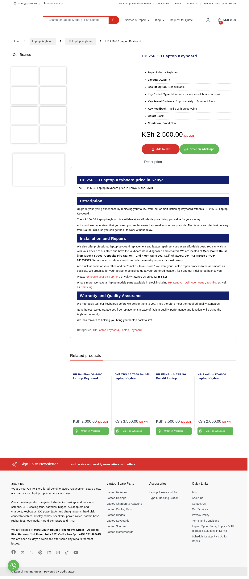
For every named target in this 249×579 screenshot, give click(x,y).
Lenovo (177, 282)
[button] (199, 148)
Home (16, 41)
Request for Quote (181, 20)
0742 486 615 (53, 3)
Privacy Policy (200, 514)
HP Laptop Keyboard (80, 41)
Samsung (87, 287)
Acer (194, 282)
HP (170, 282)
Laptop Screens (116, 526)
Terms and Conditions (205, 520)
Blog (158, 20)
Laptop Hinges (116, 514)
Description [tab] (153, 162)
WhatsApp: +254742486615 (135, 3)
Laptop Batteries (117, 492)
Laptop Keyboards (118, 520)
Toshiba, (212, 282)
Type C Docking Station (164, 497)
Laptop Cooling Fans (120, 509)
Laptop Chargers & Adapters (124, 503)
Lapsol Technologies (28, 571)
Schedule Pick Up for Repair (219, 3)
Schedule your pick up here (103, 276)
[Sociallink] (13, 552)
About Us (192, 3)
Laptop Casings (116, 497)
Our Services (200, 509)
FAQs (178, 3)
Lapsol (85, 225)
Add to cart (163, 149)
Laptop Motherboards (120, 531)
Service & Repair (135, 20)
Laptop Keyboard (42, 41)
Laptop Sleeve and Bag (163, 492)
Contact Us (162, 3)
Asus (201, 282)
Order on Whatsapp (201, 149)
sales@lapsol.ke (25, 3)
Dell (187, 282)
